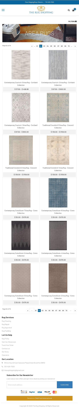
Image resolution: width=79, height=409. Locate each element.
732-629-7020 (49, 2)
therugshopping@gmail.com (14, 370)
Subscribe (65, 385)
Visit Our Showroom (9, 342)
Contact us (6, 348)
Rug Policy (5, 339)
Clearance (5, 355)
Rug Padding (6, 331)
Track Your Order (8, 345)
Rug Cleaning (6, 321)
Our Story (5, 352)
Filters (72, 21)
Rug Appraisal (7, 328)
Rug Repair (5, 324)
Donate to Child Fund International (39, 398)
